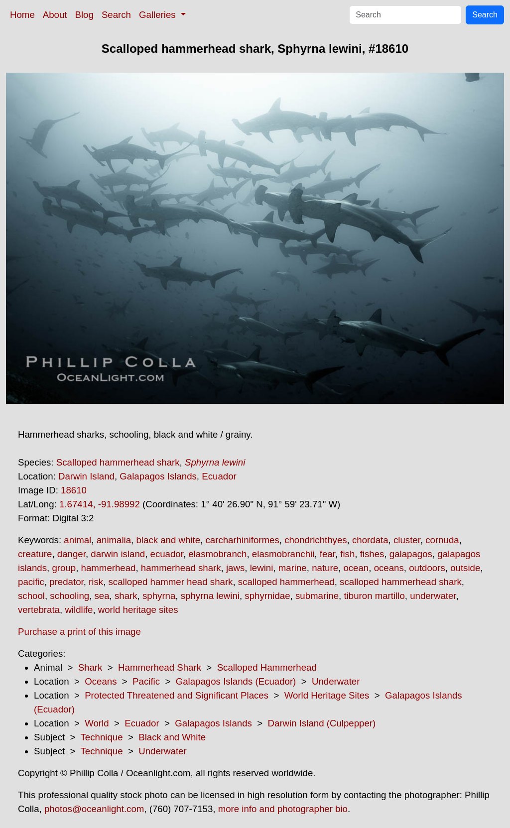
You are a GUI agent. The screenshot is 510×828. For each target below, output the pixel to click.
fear (327, 554)
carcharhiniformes (242, 540)
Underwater (336, 681)
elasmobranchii (283, 554)
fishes (372, 554)
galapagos (410, 554)
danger (71, 554)
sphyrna (158, 596)
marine (292, 568)
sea (102, 596)
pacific (31, 582)
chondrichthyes (315, 540)
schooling (69, 596)
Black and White (172, 737)
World (97, 723)
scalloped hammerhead (286, 582)
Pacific (146, 681)
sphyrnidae (267, 596)
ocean (356, 568)
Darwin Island (86, 476)
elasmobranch (217, 554)
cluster (406, 540)
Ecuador (219, 476)
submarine (317, 596)
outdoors (427, 568)
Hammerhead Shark (159, 667)
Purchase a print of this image (79, 631)
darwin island (118, 554)
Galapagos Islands (158, 476)
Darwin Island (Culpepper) (322, 723)
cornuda (442, 540)
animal (77, 540)
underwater (433, 596)
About (55, 14)
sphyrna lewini (210, 596)
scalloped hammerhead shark (401, 582)
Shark (90, 667)
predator (66, 582)
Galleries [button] (158, 14)
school (31, 596)
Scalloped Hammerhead (267, 667)
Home (22, 14)
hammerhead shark (181, 568)
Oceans (101, 681)
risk (96, 582)
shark (126, 596)
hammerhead (108, 568)
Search (116, 14)
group (64, 568)
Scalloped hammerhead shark (118, 462)
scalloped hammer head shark (171, 582)
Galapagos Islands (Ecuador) (236, 681)
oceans (389, 568)
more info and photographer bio (283, 809)
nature (325, 568)
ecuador (166, 554)
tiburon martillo (374, 596)
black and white (168, 540)
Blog (84, 14)
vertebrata (39, 609)
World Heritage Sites (327, 695)
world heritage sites (138, 609)
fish (347, 554)
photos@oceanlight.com (94, 809)
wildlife (79, 609)
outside (465, 568)
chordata (370, 540)
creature (35, 554)
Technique (102, 737)
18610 (74, 490)
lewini (261, 568)
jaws (235, 568)
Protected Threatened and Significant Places (176, 695)
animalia (114, 540)
